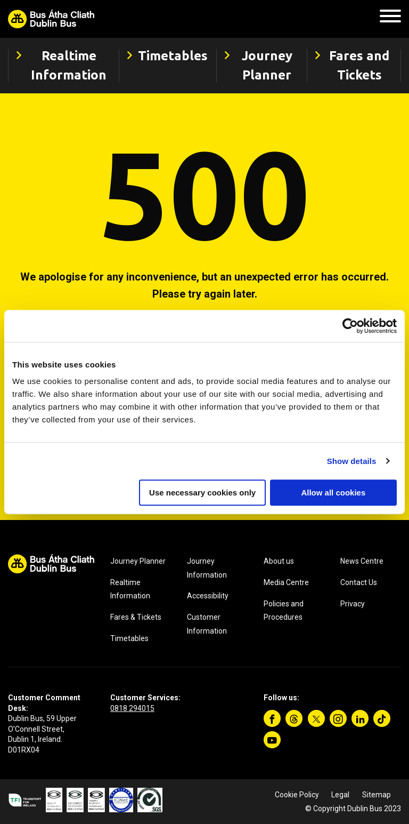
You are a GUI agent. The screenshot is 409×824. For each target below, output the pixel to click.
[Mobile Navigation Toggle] (390, 19)
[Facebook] (272, 718)
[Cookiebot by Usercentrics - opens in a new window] (350, 326)
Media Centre (286, 582)
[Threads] (293, 718)
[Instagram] (338, 718)
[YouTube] (272, 739)
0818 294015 (132, 708)
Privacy (352, 603)
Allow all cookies (333, 492)
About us (279, 561)
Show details (352, 461)
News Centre (361, 561)
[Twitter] (316, 718)
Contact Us (358, 582)
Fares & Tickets (135, 617)
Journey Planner (138, 561)
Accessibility (207, 595)
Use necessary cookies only (202, 492)
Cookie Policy (297, 794)
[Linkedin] (360, 718)
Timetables (129, 638)
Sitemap (376, 794)
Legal (340, 794)
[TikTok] (381, 718)
